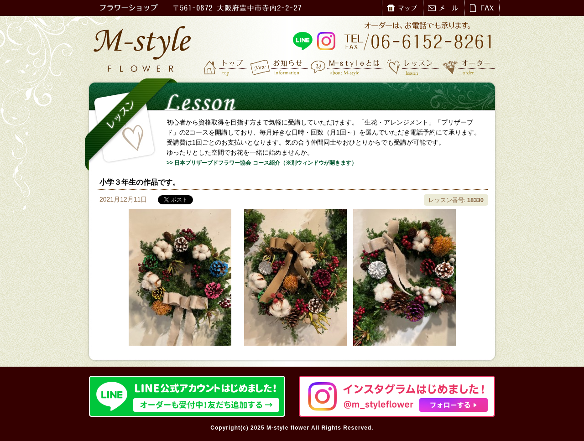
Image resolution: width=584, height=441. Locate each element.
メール (443, 8)
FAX (481, 8)
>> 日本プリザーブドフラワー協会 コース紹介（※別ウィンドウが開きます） (262, 163)
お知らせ (279, 67)
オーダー (468, 67)
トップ (226, 67)
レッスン (413, 67)
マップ (402, 8)
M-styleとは (348, 67)
